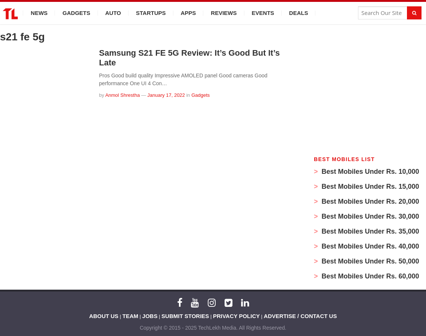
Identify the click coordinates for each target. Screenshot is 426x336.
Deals (298, 13)
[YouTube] (195, 303)
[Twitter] (228, 303)
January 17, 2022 (166, 95)
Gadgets (76, 13)
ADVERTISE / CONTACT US (300, 316)
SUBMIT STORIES (185, 316)
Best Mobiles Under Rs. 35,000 (369, 231)
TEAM (131, 316)
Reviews (224, 13)
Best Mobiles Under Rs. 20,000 (369, 201)
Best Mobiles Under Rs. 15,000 (369, 186)
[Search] (414, 12)
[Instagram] (212, 303)
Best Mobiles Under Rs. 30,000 (369, 216)
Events (263, 13)
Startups (151, 13)
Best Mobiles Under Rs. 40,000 (369, 246)
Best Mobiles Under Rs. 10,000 (369, 171)
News (39, 13)
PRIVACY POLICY (236, 316)
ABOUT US (103, 316)
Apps (188, 13)
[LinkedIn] (245, 303)
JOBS (150, 316)
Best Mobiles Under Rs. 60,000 (369, 276)
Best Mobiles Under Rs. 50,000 (369, 261)
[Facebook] (179, 303)
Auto (113, 13)
